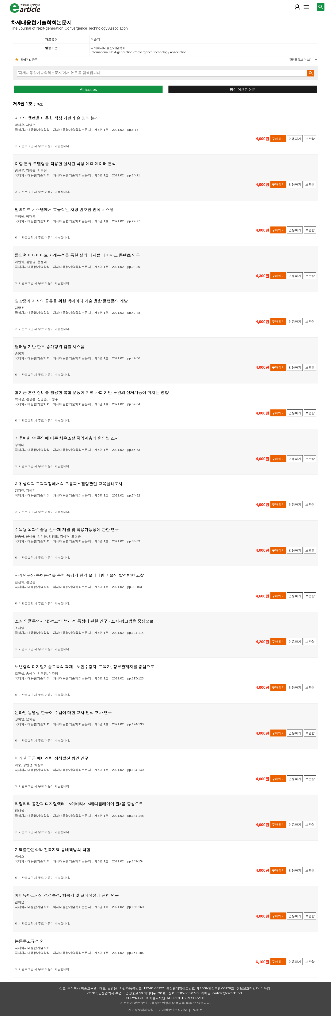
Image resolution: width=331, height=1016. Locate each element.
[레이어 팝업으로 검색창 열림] (320, 7)
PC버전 (197, 1010)
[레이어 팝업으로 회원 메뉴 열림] (297, 7)
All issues (88, 89)
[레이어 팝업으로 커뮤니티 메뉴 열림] (306, 7)
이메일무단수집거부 (173, 1010)
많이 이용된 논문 (242, 89)
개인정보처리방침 (141, 1010)
